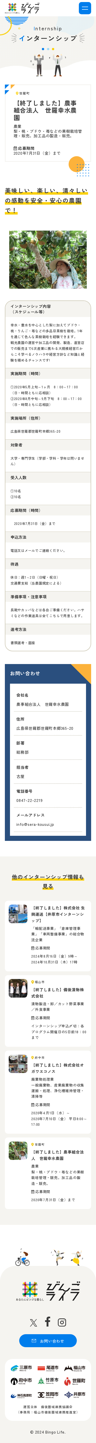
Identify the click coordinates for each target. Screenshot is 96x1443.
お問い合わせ (48, 1341)
